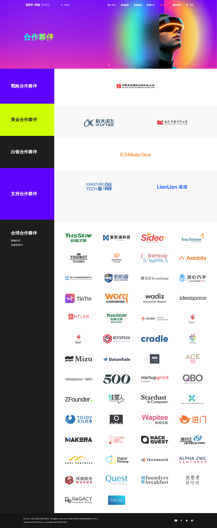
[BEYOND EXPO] (37, 5)
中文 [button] (191, 6)
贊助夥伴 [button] (164, 6)
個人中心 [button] (112, 6)
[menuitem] (63, 5)
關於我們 (177, 6)
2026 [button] (66, 6)
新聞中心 (151, 6)
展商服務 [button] (125, 6)
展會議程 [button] (138, 6)
